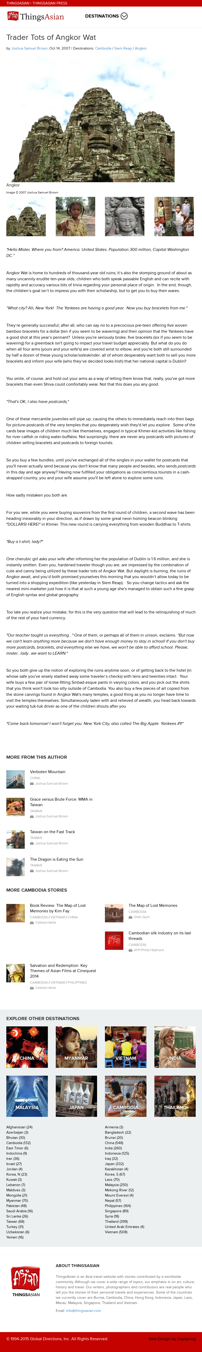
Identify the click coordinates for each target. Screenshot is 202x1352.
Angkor (141, 48)
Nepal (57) (113, 1200)
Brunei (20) (114, 1137)
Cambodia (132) (18, 1143)
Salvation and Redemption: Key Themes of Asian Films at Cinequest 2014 (63, 971)
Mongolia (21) (16, 1195)
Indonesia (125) (117, 1153)
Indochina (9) (16, 1153)
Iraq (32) (111, 1158)
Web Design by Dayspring (172, 1339)
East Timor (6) (17, 1148)
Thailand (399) (116, 1221)
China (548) (114, 1143)
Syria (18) (112, 1216)
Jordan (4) (14, 1169)
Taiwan (36, 811)
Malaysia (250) (116, 1185)
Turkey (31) (14, 1227)
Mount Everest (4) (119, 1195)
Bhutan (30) (15, 1137)
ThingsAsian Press (49, 3)
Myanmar (76, 1058)
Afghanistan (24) (19, 1127)
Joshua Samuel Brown (29, 48)
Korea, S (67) (115, 1174)
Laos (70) (112, 1179)
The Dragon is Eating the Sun (56, 859)
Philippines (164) (118, 1206)
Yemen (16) (14, 1237)
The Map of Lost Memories (153, 905)
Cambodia (103, 48)
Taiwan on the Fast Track (52, 831)
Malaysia (27, 1107)
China (35, 778)
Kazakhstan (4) (116, 1169)
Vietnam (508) (116, 1232)
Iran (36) (12, 1158)
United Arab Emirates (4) (124, 1227)
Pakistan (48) (16, 1206)
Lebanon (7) (15, 1185)
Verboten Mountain (47, 771)
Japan (76, 1107)
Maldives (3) (15, 1190)
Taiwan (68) (15, 1221)
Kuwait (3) (14, 1179)
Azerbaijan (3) (17, 1132)
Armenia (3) (114, 1127)
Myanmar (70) (17, 1200)
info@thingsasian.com (83, 1310)
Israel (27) (14, 1164)
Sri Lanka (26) (17, 1216)
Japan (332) (114, 1164)
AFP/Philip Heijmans (149, 950)
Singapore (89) (116, 1211)
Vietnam (57, 917)
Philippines (77, 983)
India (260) (113, 1148)
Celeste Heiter (45, 922)
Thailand (175, 1107)
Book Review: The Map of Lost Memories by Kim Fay (58, 908)
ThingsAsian (17, 3)
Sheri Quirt (142, 917)
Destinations (102, 16)
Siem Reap (123, 48)
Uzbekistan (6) (17, 1232)
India (175, 1058)
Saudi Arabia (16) (19, 1211)
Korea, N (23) (16, 1174)
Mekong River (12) (119, 1190)
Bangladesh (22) (118, 1132)
